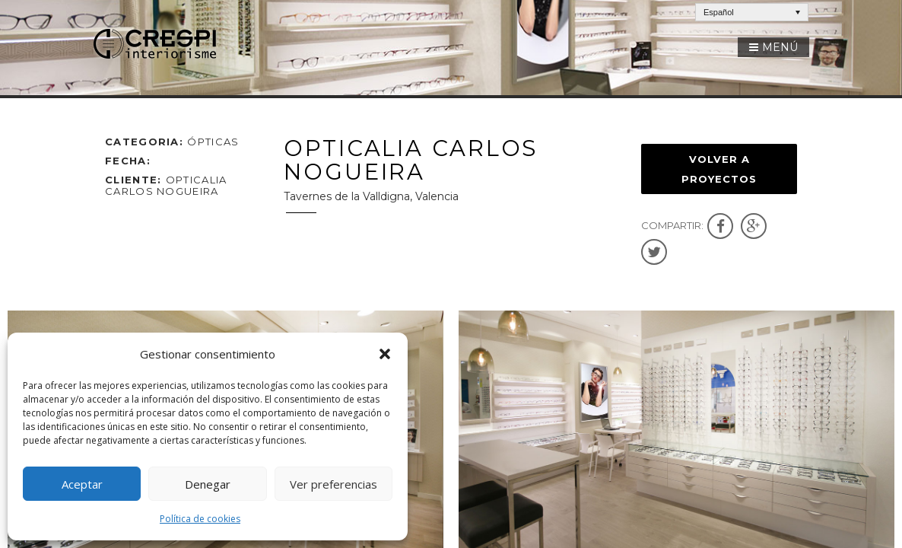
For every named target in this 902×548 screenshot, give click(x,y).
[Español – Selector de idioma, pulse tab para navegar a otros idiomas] (751, 12)
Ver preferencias (333, 484)
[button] (384, 354)
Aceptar (82, 484)
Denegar (207, 484)
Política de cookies (200, 518)
